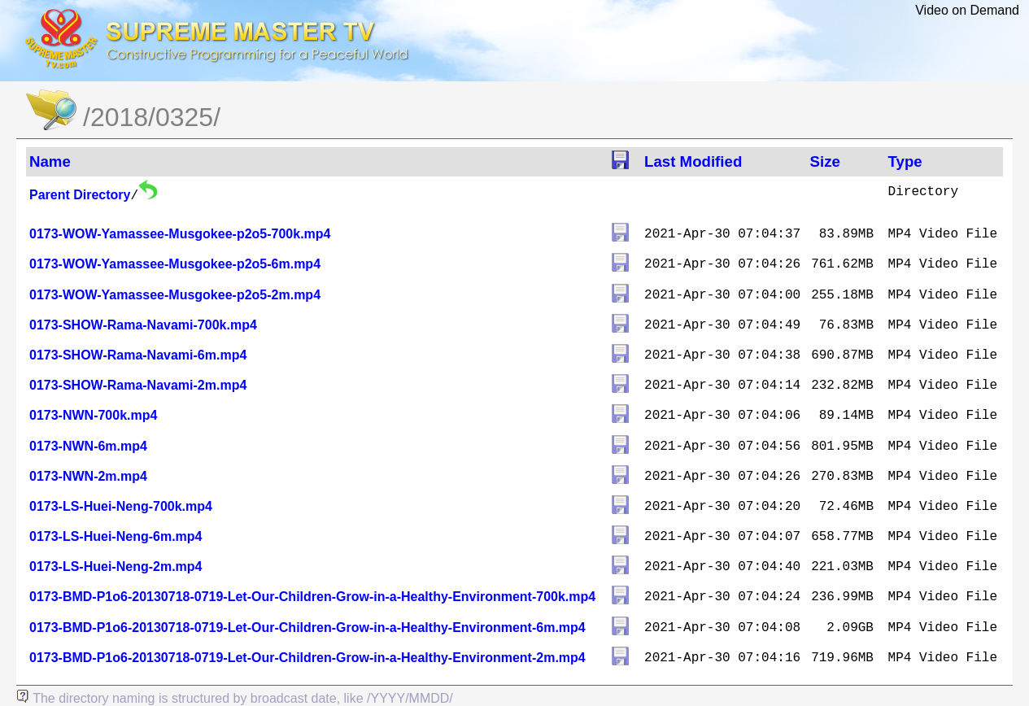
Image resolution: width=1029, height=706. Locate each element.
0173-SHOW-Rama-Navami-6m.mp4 (137, 355)
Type (905, 161)
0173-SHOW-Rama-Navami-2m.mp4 (137, 385)
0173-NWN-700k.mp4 (93, 415)
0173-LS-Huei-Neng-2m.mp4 (116, 566)
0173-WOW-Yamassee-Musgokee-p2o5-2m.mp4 (174, 295)
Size (825, 161)
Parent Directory (80, 195)
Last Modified (693, 161)
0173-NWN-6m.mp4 (88, 446)
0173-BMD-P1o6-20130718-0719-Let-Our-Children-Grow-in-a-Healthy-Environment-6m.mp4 (307, 627)
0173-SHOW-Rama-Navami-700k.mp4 (143, 325)
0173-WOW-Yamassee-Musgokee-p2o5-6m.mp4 (174, 264)
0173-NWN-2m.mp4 (88, 476)
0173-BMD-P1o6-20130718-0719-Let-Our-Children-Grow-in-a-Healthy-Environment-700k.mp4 (312, 597)
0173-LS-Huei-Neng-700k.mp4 (120, 506)
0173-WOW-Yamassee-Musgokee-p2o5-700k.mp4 (180, 234)
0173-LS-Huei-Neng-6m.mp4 (116, 536)
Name (50, 161)
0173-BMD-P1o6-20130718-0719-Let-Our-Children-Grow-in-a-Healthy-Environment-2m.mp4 (307, 658)
